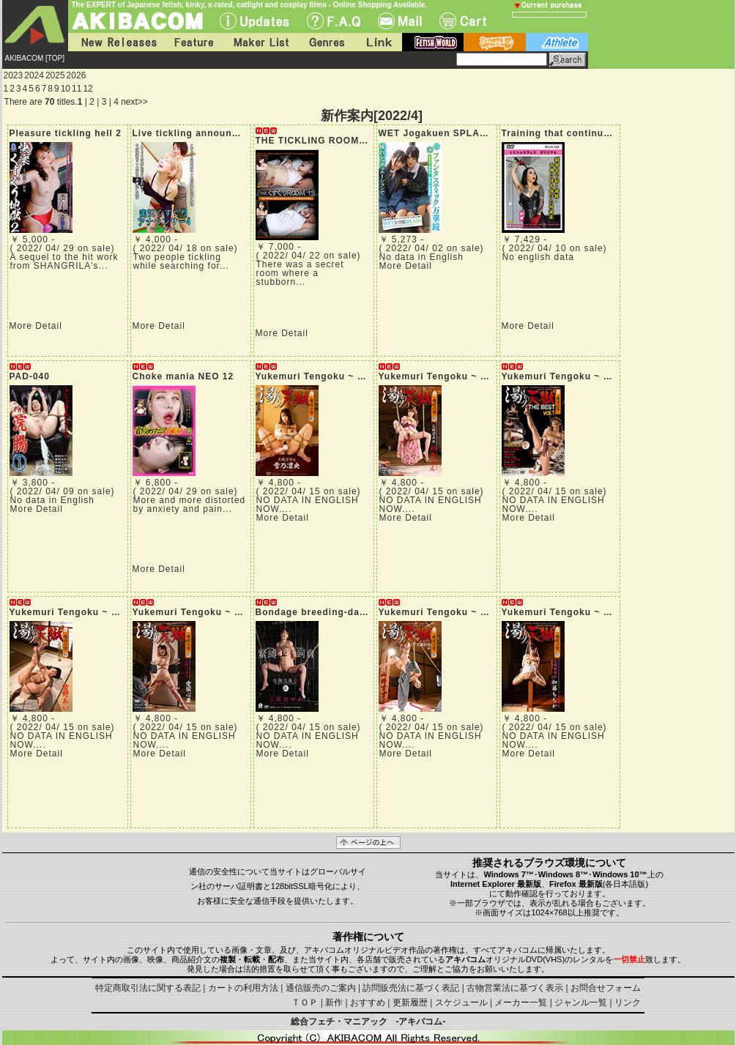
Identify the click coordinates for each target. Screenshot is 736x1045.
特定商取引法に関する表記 (148, 988)
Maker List (260, 42)
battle (495, 42)
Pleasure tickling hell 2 (66, 133)
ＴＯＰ (304, 1002)
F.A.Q (333, 21)
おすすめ (367, 1002)
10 (65, 88)
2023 (13, 75)
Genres (326, 42)
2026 (76, 75)
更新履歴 (410, 1002)
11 (76, 88)
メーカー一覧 (520, 1002)
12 (87, 88)
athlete (557, 42)
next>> (134, 102)
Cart (463, 21)
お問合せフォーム (605, 988)
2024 (34, 75)
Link (378, 42)
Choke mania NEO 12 (183, 376)
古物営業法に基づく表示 (514, 988)
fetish (433, 42)
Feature (193, 42)
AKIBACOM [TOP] (35, 58)
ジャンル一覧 (580, 1002)
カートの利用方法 (243, 988)
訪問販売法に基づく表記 (411, 988)
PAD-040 (30, 376)
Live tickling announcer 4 (194, 133)
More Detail (36, 326)
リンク (627, 1002)
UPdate (254, 21)
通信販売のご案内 (321, 988)
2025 (55, 75)
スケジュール (461, 1002)
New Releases (115, 42)
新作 (334, 1002)
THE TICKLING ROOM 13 (314, 140)
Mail (400, 21)
